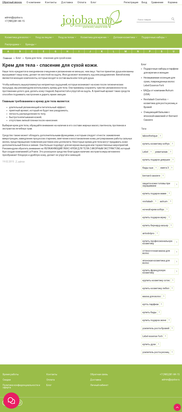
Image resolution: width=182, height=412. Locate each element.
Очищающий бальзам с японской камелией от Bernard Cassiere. (160, 116)
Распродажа (12, 44)
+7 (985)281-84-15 (15, 21)
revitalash (147, 201)
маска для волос (151, 296)
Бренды (30, 44)
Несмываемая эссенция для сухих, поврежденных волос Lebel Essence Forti (159, 81)
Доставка (67, 2)
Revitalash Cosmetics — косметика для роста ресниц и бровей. (160, 103)
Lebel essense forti (152, 336)
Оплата (81, 2)
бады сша (147, 167)
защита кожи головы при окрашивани (156, 184)
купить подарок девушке (156, 159)
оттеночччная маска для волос (156, 251)
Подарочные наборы (153, 37)
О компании (33, 2)
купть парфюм (150, 304)
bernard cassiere (151, 175)
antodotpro (148, 233)
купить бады (149, 312)
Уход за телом (66, 37)
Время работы (11, 374)
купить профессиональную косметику (157, 242)
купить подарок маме (154, 193)
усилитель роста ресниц (155, 352)
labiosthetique (150, 135)
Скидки (7, 379)
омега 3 (164, 167)
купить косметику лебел (155, 288)
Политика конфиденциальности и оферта (21, 386)
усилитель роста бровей (155, 328)
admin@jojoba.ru (14, 17)
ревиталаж (161, 151)
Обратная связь (99, 374)
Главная (7, 58)
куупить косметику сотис (156, 280)
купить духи (149, 344)
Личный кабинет (99, 385)
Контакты (50, 2)
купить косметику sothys (156, 143)
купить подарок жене (154, 320)
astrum (164, 201)
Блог (93, 2)
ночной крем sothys (153, 209)
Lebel (145, 151)
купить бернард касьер (155, 225)
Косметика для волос (17, 37)
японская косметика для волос (156, 261)
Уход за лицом (43, 37)
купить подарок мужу (154, 217)
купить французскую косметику (154, 271)
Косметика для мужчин (94, 37)
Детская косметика (124, 37)
